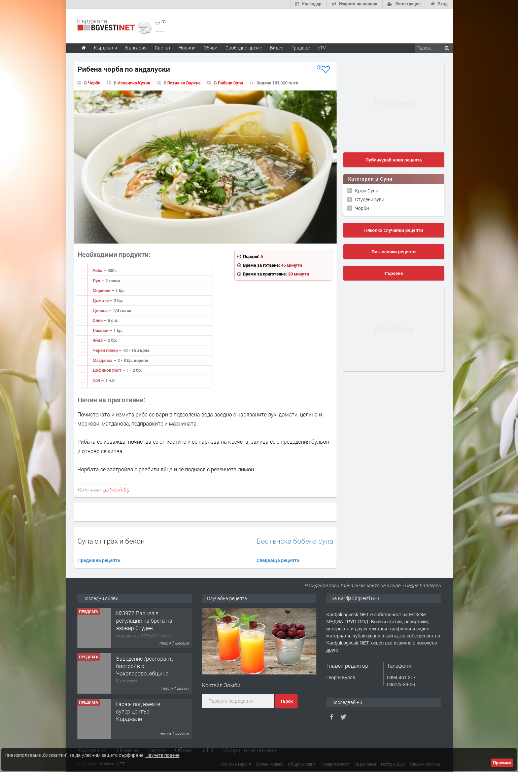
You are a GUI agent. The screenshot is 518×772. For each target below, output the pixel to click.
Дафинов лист (108, 370)
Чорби (94, 82)
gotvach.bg (116, 489)
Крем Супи (366, 190)
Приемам (502, 763)
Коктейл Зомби (221, 684)
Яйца (98, 340)
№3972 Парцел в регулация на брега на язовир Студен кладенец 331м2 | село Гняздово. (144, 628)
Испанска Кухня (133, 82)
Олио (98, 320)
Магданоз (103, 360)
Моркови (102, 290)
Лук (97, 280)
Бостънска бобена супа (294, 541)
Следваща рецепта (277, 560)
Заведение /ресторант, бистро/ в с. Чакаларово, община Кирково (144, 669)
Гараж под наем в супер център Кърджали (138, 711)
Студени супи (369, 199)
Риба (98, 270)
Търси (286, 701)
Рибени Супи (230, 82)
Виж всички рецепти (394, 251)
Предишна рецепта (98, 560)
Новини (187, 47)
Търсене (393, 272)
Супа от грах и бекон (111, 540)
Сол (97, 380)
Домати (101, 300)
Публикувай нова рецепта (394, 159)
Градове (300, 47)
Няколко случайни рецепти (393, 229)
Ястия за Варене (184, 82)
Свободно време (244, 47)
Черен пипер (106, 350)
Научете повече (162, 755)
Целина (101, 310)
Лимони (101, 330)
